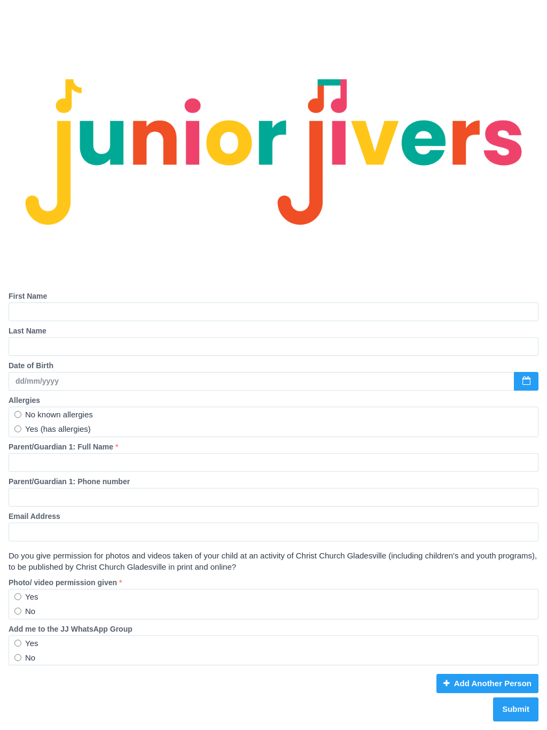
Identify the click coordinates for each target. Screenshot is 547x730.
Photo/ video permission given (65, 582)
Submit (515, 708)
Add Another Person (487, 683)
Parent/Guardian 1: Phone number (69, 481)
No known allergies (53, 414)
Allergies (24, 400)
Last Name (27, 331)
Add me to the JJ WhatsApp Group (70, 629)
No (24, 611)
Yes (26, 596)
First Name (28, 296)
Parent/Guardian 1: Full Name (63, 446)
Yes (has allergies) (52, 428)
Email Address (34, 516)
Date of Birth (31, 365)
